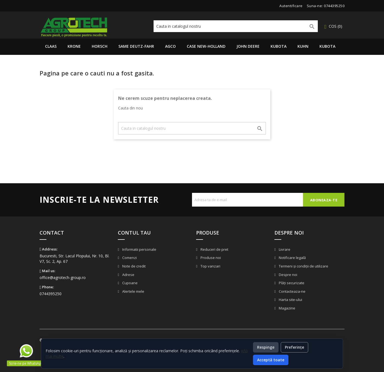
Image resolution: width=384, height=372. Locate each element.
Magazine (286, 308)
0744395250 (334, 5)
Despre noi (287, 274)
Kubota (278, 46)
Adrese (127, 274)
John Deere (248, 46)
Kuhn (302, 46)
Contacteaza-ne (291, 291)
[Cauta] (235, 26)
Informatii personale (138, 249)
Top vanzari (210, 266)
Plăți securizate (291, 282)
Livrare (284, 249)
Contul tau (134, 232)
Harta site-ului (290, 299)
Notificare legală (292, 257)
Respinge (265, 347)
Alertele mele (132, 291)
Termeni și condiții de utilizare (303, 266)
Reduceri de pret (214, 249)
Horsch (99, 46)
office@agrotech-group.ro (63, 277)
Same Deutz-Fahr (136, 46)
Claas (51, 46)
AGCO (170, 46)
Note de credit (133, 266)
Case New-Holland (206, 46)
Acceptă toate (270, 359)
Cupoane (129, 282)
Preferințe (294, 347)
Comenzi (129, 257)
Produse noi (210, 257)
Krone (74, 46)
